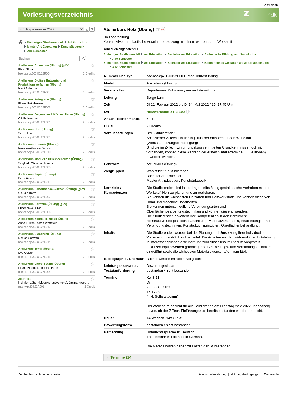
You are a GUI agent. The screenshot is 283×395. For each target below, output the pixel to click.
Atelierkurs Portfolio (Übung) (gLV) (43, 204)
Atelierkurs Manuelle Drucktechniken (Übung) (50, 159)
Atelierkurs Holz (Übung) (36, 129)
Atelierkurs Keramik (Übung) (38, 144)
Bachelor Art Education (184, 54)
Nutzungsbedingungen (245, 374)
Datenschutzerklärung (212, 374)
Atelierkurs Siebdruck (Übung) (40, 233)
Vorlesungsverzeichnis (58, 14)
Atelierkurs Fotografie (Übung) (40, 99)
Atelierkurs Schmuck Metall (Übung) (44, 218)
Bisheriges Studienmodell (45, 42)
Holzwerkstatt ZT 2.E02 (165, 112)
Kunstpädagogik (72, 46)
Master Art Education (42, 46)
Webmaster (271, 374)
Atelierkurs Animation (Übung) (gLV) (44, 65)
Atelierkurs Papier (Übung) (37, 174)
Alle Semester (37, 50)
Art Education (77, 42)
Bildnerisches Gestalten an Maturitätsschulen (236, 62)
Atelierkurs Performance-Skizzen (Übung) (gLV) (52, 189)
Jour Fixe (25, 278)
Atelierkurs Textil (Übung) (36, 248)
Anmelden (271, 4)
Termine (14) (121, 357)
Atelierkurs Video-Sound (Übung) (42, 263)
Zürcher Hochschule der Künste (39, 374)
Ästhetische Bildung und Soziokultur (230, 54)
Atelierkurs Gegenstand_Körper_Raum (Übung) (52, 114)
